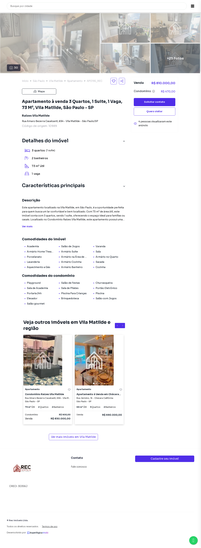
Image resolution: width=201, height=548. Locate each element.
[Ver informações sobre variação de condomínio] (153, 91)
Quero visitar (154, 111)
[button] (192, 6)
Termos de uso (49, 526)
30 (13, 67)
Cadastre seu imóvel (165, 458)
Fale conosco (79, 466)
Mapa (39, 91)
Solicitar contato (154, 101)
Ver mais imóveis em (73, 437)
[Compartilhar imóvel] (122, 81)
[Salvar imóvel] (113, 81)
